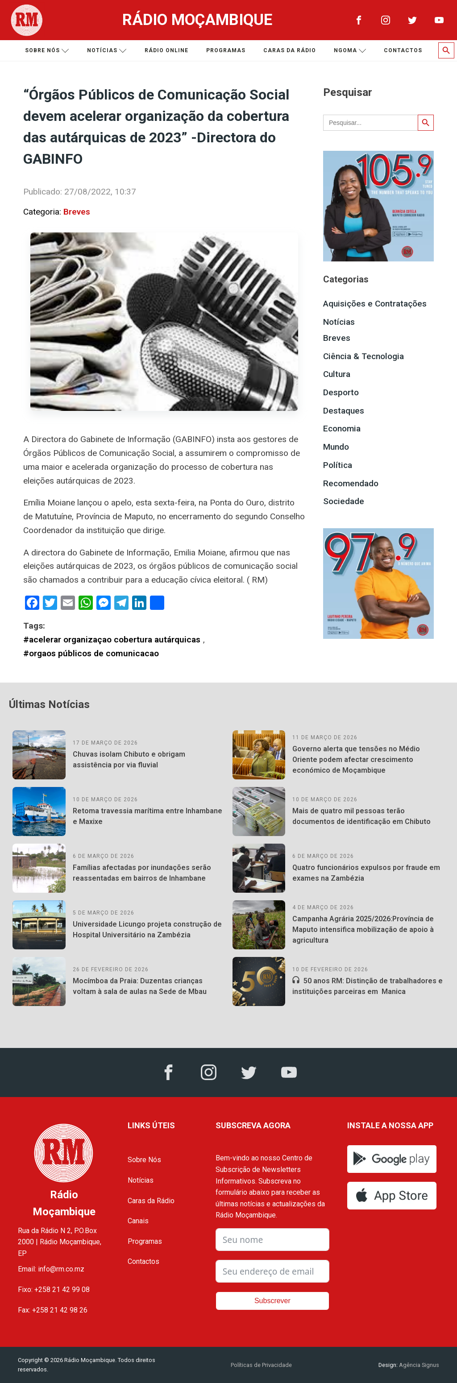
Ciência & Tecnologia (363, 356)
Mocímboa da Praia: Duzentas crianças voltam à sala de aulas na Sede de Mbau (140, 986)
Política (337, 465)
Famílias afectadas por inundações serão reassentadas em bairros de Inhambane (142, 872)
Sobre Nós (144, 1159)
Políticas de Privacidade (261, 1365)
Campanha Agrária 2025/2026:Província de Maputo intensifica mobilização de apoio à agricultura (363, 929)
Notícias (107, 50)
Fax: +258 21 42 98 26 (52, 1310)
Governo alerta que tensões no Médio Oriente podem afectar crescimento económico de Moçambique (356, 759)
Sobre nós (47, 50)
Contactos (403, 50)
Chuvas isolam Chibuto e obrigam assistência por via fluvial (129, 759)
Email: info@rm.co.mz (51, 1269)
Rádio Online (166, 50)
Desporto (341, 392)
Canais (138, 1221)
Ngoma (350, 50)
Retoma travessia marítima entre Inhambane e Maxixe (147, 816)
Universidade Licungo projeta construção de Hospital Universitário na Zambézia (147, 929)
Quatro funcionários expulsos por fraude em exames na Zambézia (366, 872)
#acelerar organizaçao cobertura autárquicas (111, 639)
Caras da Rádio (289, 50)
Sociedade (343, 501)
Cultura (336, 374)
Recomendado (350, 483)
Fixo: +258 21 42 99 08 (54, 1289)
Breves (76, 212)
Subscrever (272, 1300)
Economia (342, 428)
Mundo (336, 447)
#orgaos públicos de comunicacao (91, 653)
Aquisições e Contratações (375, 303)
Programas (225, 50)
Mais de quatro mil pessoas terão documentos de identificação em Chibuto (361, 816)
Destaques (343, 411)
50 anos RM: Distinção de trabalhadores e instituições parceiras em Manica (367, 986)
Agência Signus (418, 1365)
